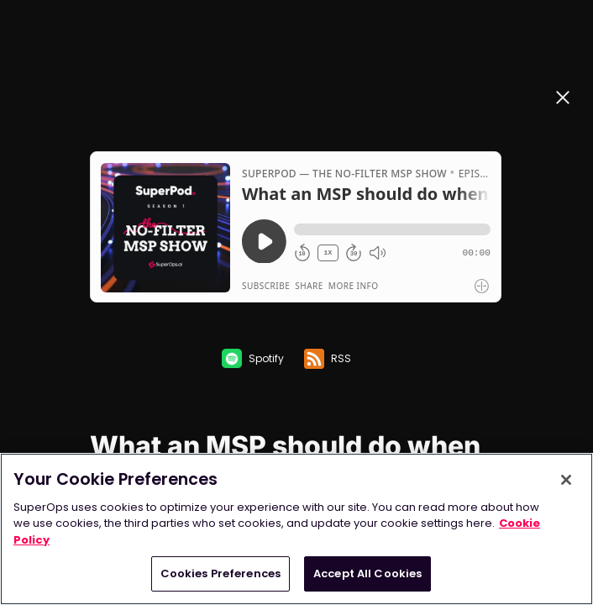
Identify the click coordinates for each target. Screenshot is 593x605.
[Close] (566, 479)
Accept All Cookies (367, 573)
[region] (296, 529)
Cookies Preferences (220, 573)
